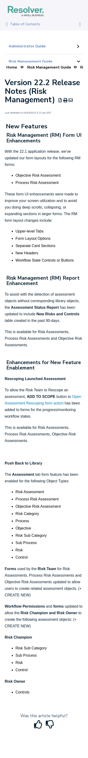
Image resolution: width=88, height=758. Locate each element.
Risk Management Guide (31, 61)
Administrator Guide (27, 46)
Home (11, 67)
